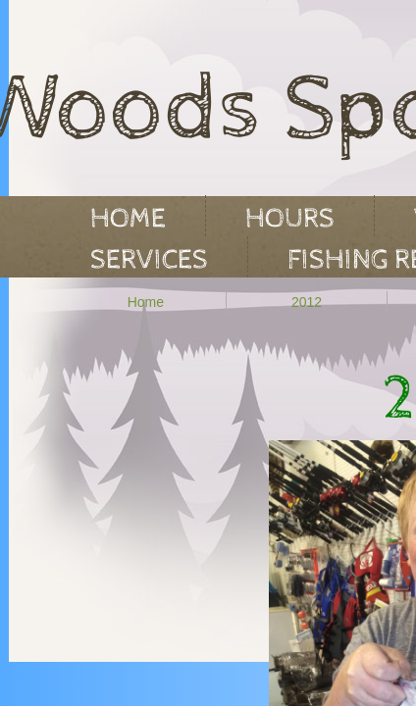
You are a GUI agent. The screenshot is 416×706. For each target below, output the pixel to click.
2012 (306, 302)
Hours (290, 218)
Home (146, 302)
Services (149, 260)
